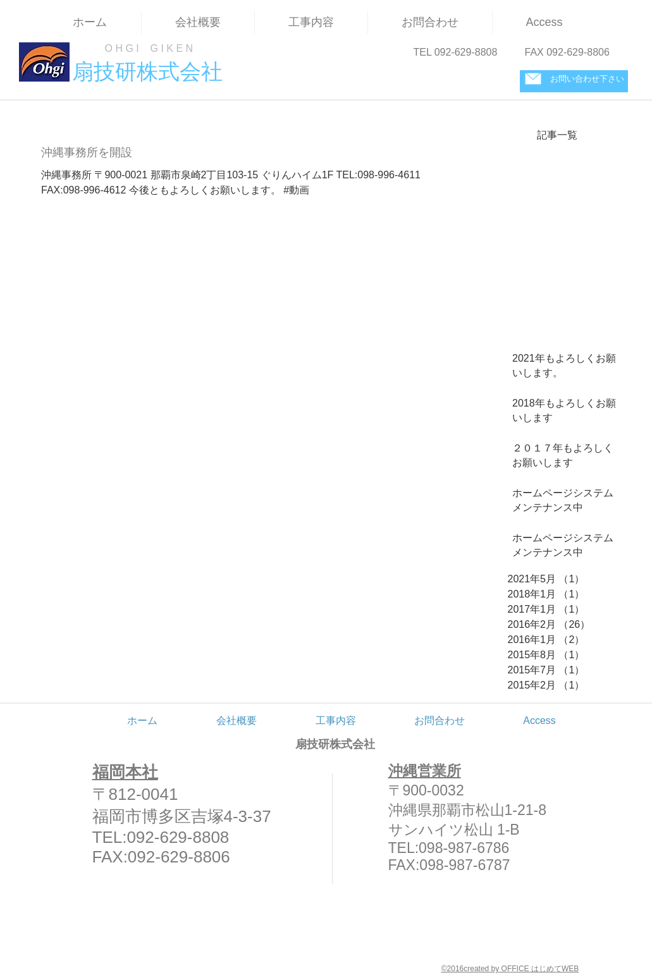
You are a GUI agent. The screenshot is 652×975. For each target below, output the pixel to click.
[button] (311, 22)
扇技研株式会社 (335, 744)
